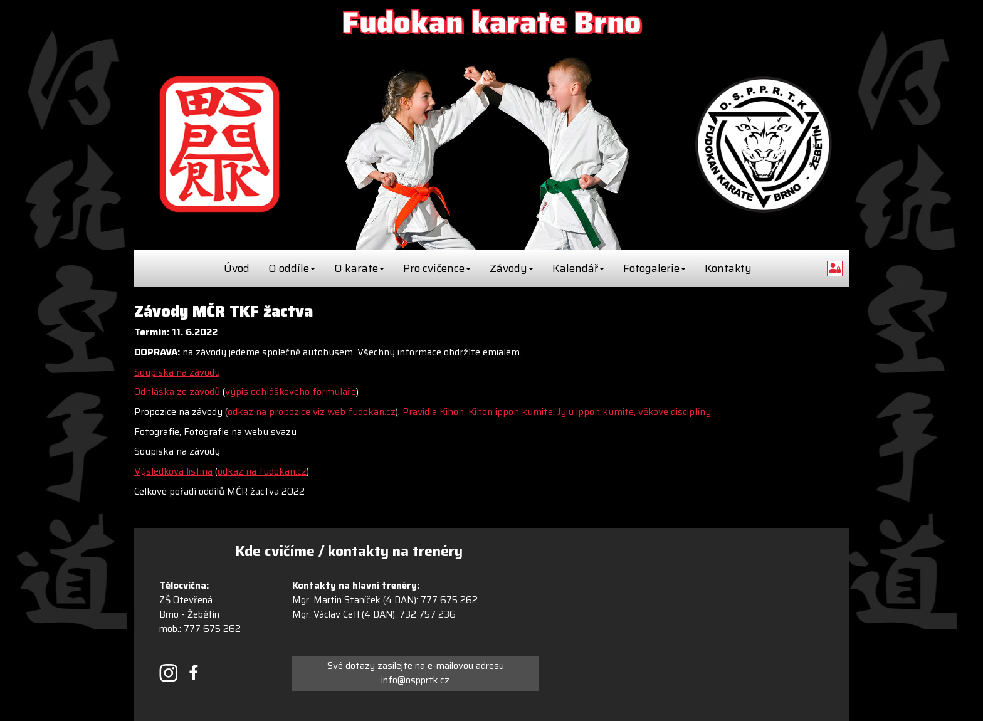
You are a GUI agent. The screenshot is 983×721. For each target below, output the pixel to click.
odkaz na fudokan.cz (262, 471)
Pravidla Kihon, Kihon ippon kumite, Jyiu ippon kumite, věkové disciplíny (556, 411)
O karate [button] (359, 268)
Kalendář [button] (578, 268)
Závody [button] (512, 268)
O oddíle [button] (291, 268)
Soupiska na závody (177, 372)
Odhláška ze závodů (177, 391)
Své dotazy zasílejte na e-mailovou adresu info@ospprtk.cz (415, 673)
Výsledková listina (173, 471)
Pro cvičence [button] (437, 268)
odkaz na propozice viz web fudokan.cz (312, 411)
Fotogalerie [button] (654, 268)
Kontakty (728, 268)
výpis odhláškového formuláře (290, 391)
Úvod (237, 268)
